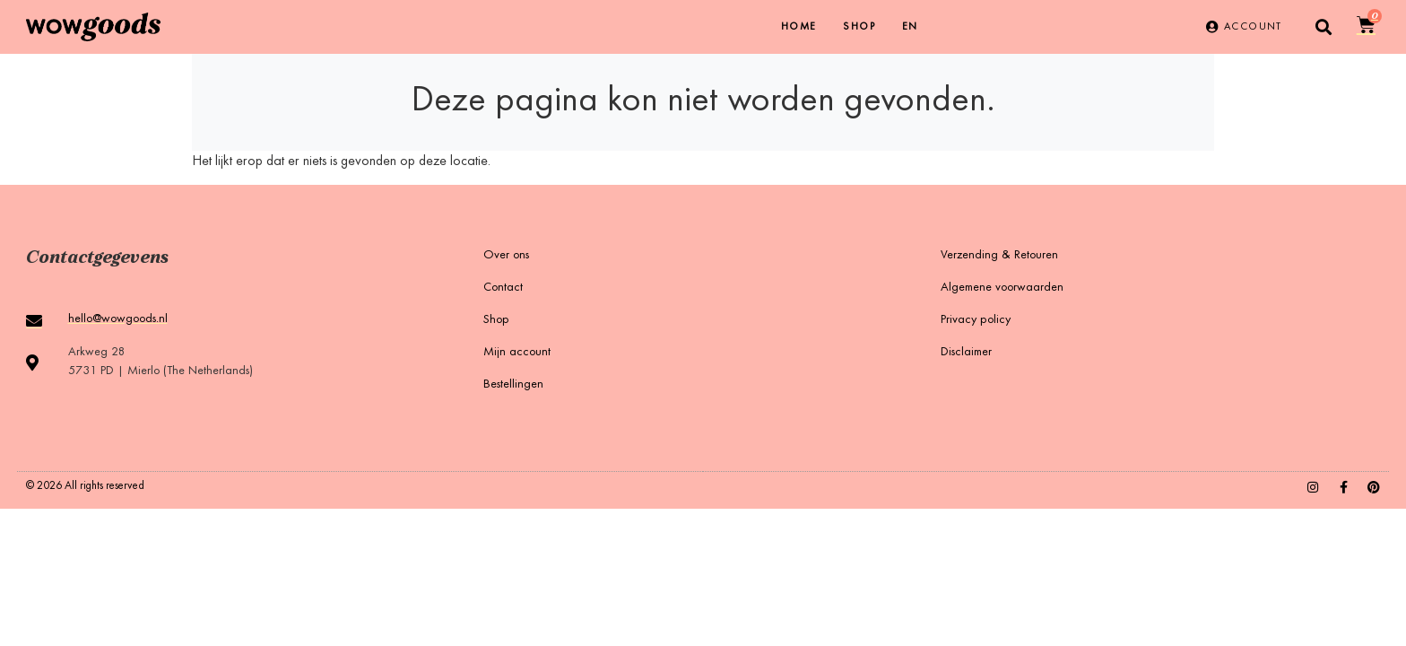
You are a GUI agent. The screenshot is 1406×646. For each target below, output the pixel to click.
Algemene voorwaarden (1002, 288)
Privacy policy (976, 320)
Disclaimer (966, 352)
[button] (1324, 27)
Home (799, 27)
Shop (859, 27)
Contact (503, 288)
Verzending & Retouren (999, 255)
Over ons (506, 255)
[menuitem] (910, 27)
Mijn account (517, 352)
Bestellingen (513, 385)
